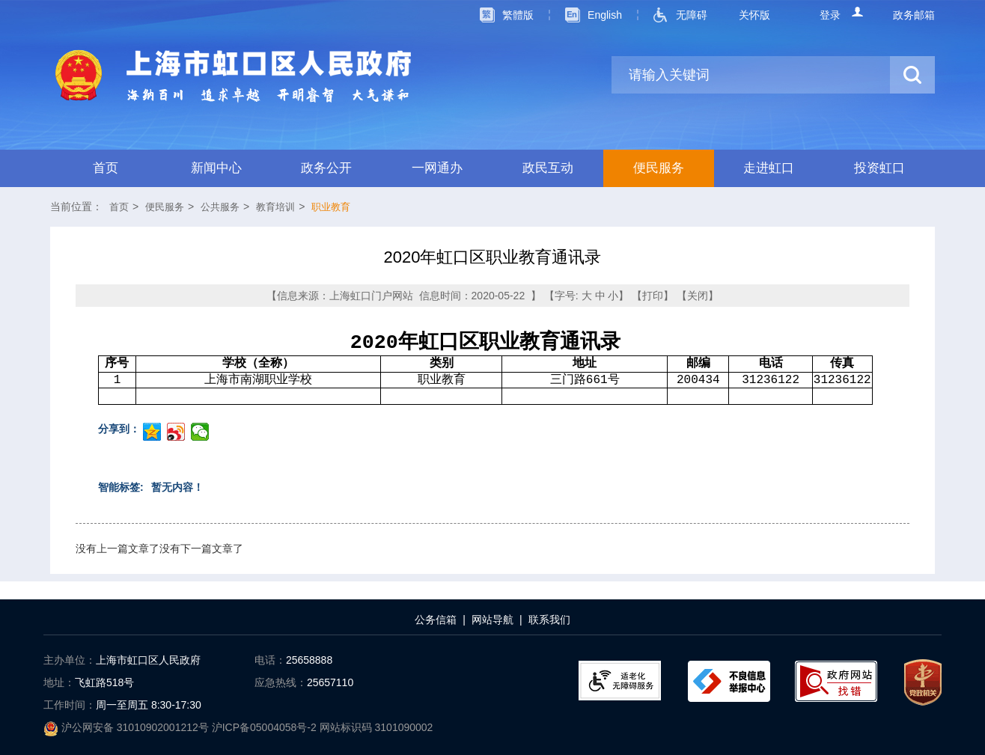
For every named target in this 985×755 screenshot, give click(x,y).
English (605, 15)
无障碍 (691, 15)
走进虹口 (768, 168)
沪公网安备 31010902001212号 (127, 727)
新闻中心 (216, 168)
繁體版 (518, 15)
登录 (830, 15)
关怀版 (754, 15)
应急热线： (280, 682)
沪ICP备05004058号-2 (266, 727)
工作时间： (69, 705)
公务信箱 (436, 620)
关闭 (697, 296)
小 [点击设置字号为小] (613, 296)
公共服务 (220, 207)
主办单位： (69, 660)
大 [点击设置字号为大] (587, 296)
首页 (105, 168)
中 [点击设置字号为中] (600, 296)
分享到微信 (200, 432)
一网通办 (437, 168)
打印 (652, 296)
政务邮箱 (914, 15)
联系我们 (549, 620)
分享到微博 (176, 432)
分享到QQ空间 (152, 432)
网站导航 (492, 620)
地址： (59, 682)
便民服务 (658, 168)
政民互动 (547, 168)
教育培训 (275, 207)
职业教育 (330, 207)
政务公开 (326, 168)
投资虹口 (879, 168)
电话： (270, 660)
